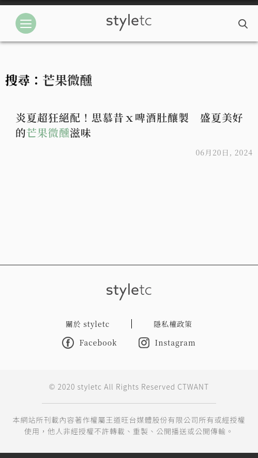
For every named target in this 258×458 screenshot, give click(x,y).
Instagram (167, 342)
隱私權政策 (173, 324)
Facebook (89, 343)
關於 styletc (88, 324)
